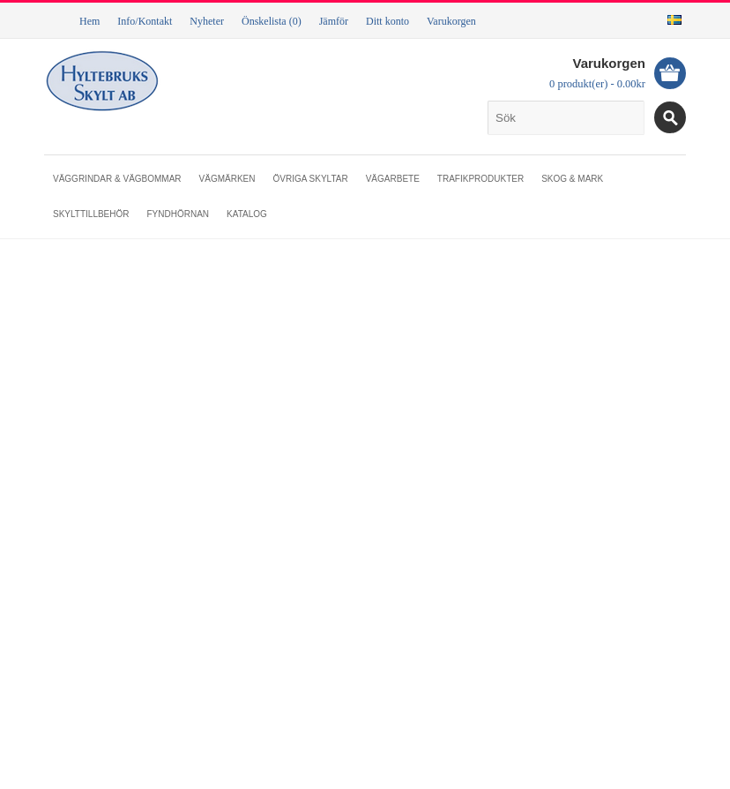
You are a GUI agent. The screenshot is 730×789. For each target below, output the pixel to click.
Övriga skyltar (309, 179)
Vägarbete (393, 179)
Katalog (247, 214)
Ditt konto (387, 21)
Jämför (333, 21)
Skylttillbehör (91, 214)
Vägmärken (227, 179)
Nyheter (207, 21)
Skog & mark (572, 179)
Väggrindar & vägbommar (117, 179)
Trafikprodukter (480, 179)
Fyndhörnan (178, 214)
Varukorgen (451, 21)
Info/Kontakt (144, 21)
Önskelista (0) (272, 21)
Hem (89, 21)
